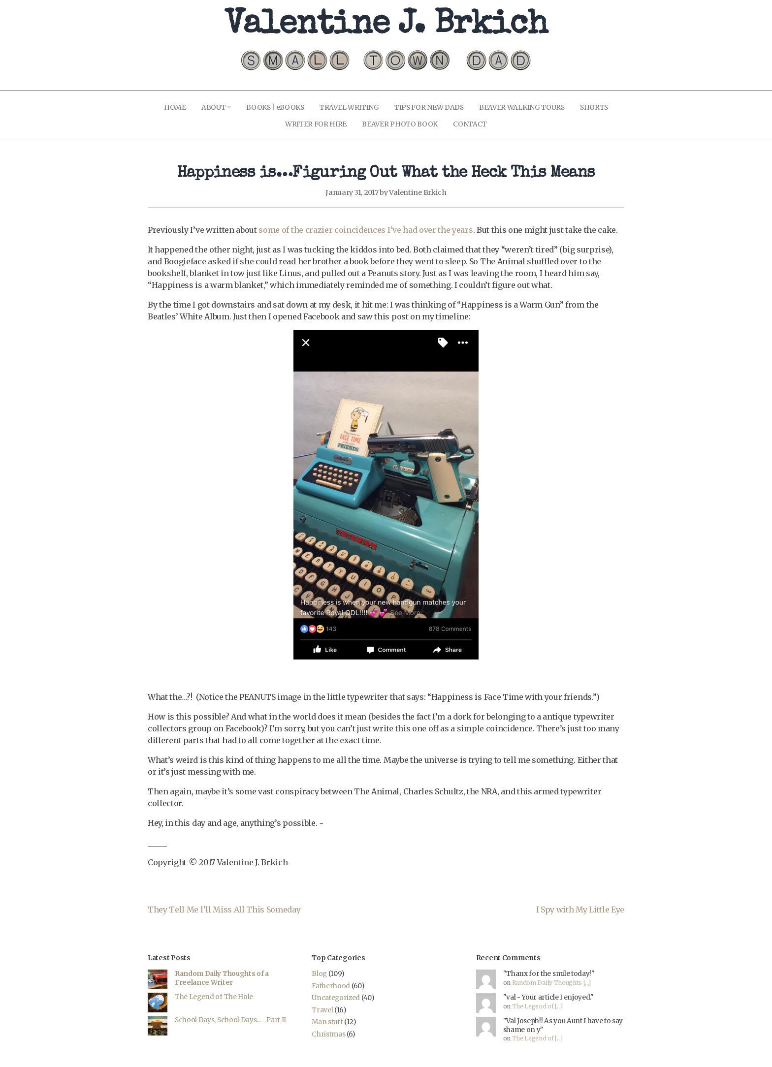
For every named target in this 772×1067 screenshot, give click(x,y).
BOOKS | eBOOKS (275, 107)
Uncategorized (336, 998)
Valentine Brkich (417, 192)
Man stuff (327, 1022)
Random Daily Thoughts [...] (551, 982)
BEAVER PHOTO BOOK (400, 124)
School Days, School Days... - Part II (230, 1020)
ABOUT (216, 107)
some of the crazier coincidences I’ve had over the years (365, 230)
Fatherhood (331, 986)
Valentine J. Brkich (386, 25)
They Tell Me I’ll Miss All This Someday (224, 909)
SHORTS (594, 107)
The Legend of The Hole (214, 997)
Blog (319, 974)
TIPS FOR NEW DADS (429, 107)
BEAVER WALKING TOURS (522, 107)
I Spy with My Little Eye (580, 909)
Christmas (328, 1034)
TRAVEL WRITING (349, 107)
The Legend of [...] (537, 1006)
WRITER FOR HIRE (316, 124)
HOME (175, 107)
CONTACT (470, 124)
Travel (322, 1010)
